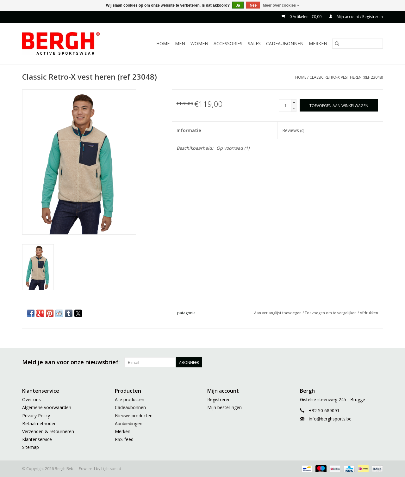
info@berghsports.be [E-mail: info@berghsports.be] (330, 419)
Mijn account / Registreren (356, 16)
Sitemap (30, 447)
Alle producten (129, 399)
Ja (238, 5)
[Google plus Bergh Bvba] (332, 362)
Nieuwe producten (134, 416)
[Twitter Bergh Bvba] (321, 362)
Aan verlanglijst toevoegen (278, 313)
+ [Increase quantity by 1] (294, 102)
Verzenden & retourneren (48, 431)
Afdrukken (369, 313)
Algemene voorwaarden (46, 407)
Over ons (31, 399)
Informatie (189, 130)
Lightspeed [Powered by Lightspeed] (111, 468)
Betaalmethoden (39, 423)
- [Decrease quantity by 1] (294, 108)
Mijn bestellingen (224, 407)
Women (199, 43)
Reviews (293, 130)
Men (180, 43)
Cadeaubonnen (284, 43)
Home (163, 43)
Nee (253, 5)
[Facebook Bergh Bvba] (309, 362)
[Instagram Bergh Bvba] (378, 362)
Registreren (219, 399)
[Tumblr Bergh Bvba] (366, 362)
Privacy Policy (36, 416)
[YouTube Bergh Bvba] (355, 362)
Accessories (228, 43)
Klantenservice (37, 439)
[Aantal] (285, 105)
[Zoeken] (357, 44)
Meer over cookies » (281, 5)
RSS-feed (124, 439)
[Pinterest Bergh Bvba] (344, 362)
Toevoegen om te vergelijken (331, 313)
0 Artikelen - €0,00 (302, 16)
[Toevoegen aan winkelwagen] (339, 105)
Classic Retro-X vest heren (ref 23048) (346, 77)
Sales (254, 43)
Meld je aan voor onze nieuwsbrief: (71, 362)
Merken (318, 43)
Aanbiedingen (128, 423)
